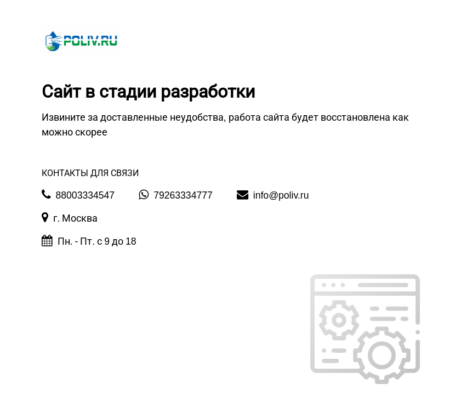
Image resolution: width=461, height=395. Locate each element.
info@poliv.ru (273, 195)
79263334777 (176, 195)
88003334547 (78, 195)
